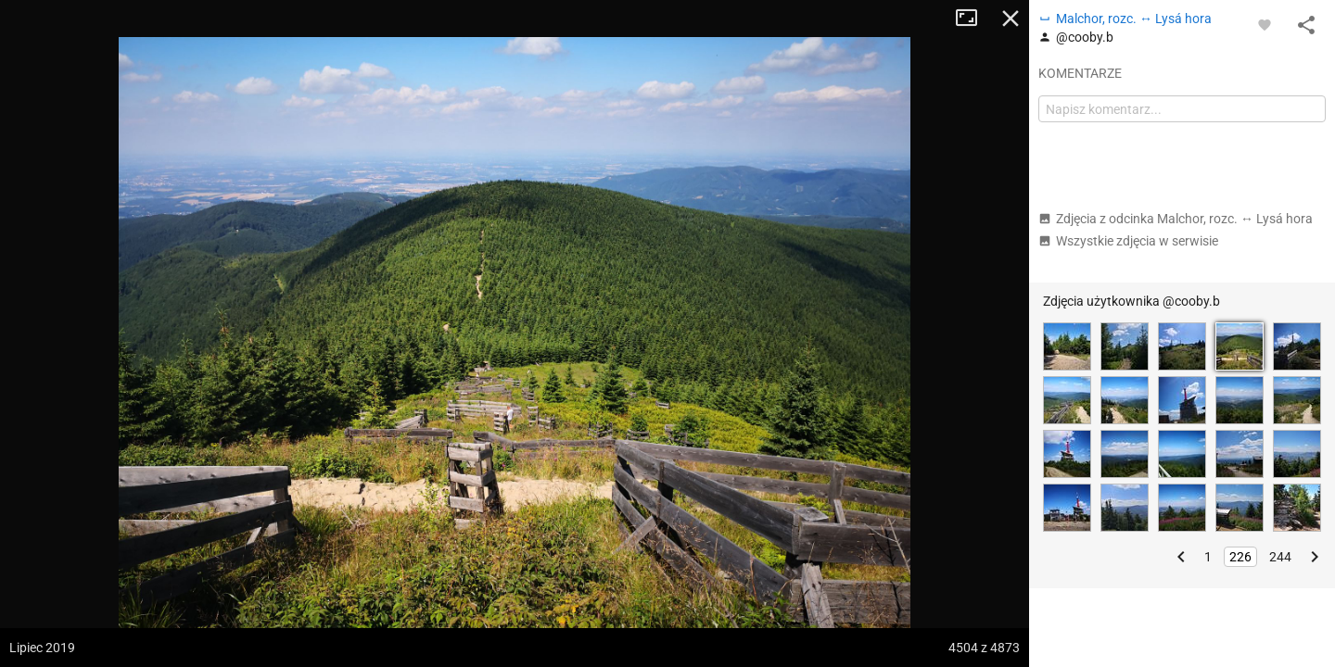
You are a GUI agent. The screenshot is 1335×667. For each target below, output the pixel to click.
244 (1280, 556)
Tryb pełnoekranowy (973, 18)
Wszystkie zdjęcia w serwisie (1128, 240)
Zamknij (1010, 18)
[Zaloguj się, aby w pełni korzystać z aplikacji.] (1264, 24)
